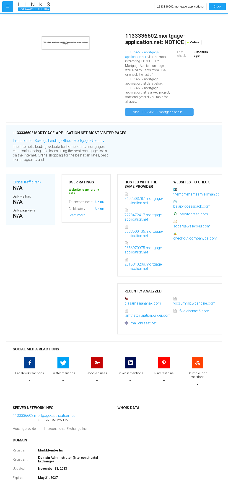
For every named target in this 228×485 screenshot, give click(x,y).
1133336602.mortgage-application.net (44, 415)
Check (217, 6)
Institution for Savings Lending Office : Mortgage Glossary (58, 140)
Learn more (77, 215)
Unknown (102, 202)
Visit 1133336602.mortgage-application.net (163, 112)
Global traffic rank (27, 182)
